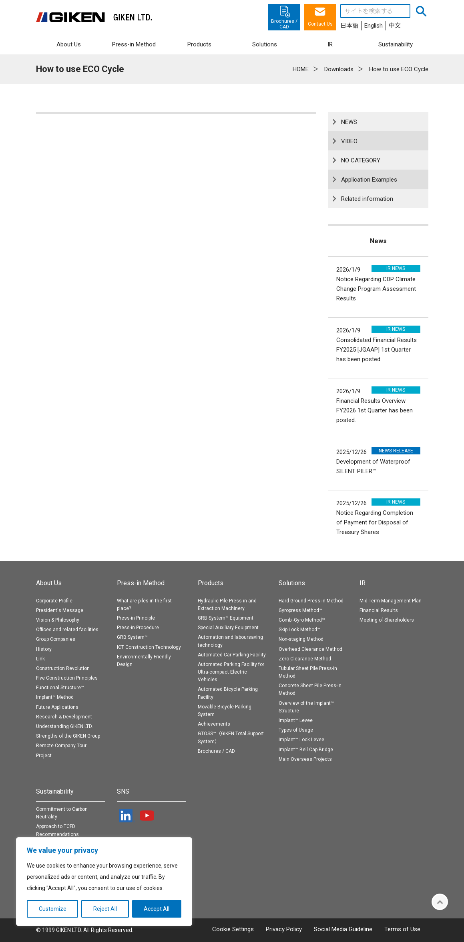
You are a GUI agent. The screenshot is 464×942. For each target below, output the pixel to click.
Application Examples (369, 179)
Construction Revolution (63, 668)
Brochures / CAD (216, 751)
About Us (49, 583)
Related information (367, 198)
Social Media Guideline (343, 929)
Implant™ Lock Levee (301, 739)
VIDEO (349, 141)
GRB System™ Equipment (225, 618)
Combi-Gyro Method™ (302, 620)
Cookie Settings (233, 929)
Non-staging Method (301, 639)
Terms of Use (402, 929)
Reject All (105, 909)
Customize (52, 909)
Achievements (214, 724)
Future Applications (57, 707)
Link (40, 659)
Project (44, 755)
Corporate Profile (54, 601)
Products (210, 583)
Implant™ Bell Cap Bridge (306, 749)
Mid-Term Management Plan (391, 601)
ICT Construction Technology (149, 647)
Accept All (156, 909)
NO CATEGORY (360, 160)
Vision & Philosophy (57, 620)
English (373, 25)
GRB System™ (132, 637)
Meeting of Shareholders (387, 620)
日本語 (349, 25)
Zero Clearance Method (305, 659)
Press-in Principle (136, 618)
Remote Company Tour (61, 745)
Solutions (292, 583)
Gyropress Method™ (300, 610)
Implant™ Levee (296, 720)
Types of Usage (296, 730)
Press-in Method (141, 583)
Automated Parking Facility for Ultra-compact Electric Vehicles (231, 672)
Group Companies (55, 639)
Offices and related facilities (67, 629)
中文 (395, 25)
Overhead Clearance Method (310, 649)
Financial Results (379, 610)
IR (363, 583)
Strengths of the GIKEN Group (68, 736)
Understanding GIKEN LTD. (64, 726)
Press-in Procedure (138, 627)
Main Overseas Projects (305, 759)
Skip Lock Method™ (299, 629)
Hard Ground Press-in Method (311, 601)
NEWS (349, 122)
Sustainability (55, 791)
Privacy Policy (284, 929)
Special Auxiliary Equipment (228, 627)
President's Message (59, 610)
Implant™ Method (55, 697)
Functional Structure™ (60, 687)
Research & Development (64, 717)
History (44, 649)
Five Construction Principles (67, 678)
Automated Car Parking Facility (232, 655)
